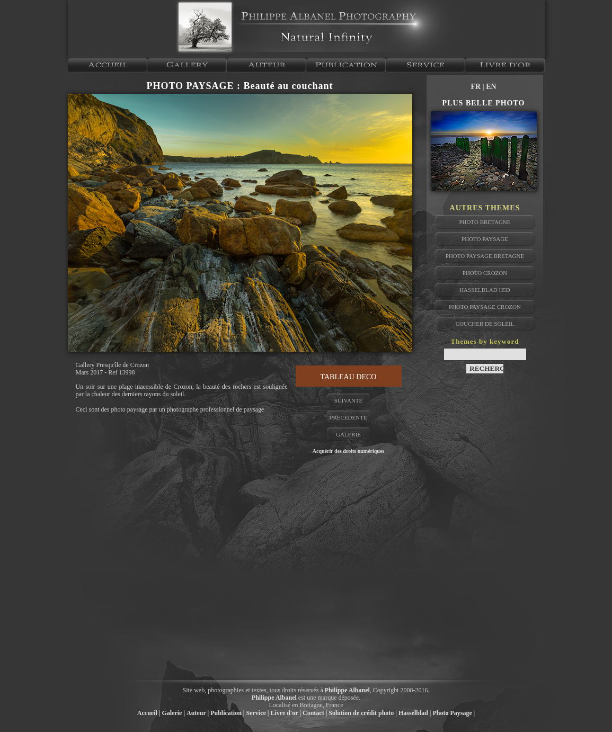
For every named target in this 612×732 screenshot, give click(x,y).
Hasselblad (413, 713)
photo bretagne (484, 222)
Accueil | (149, 713)
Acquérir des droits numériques (348, 451)
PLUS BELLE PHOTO (483, 103)
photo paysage (485, 239)
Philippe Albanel (347, 690)
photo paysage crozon (485, 306)
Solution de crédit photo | (363, 713)
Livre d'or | (285, 713)
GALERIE (348, 434)
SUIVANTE (348, 400)
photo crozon (485, 273)
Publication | (227, 713)
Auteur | (198, 713)
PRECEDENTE (348, 417)
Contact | (315, 713)
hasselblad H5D (484, 290)
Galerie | (173, 713)
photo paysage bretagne (485, 256)
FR (476, 87)
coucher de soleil (485, 323)
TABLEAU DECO (349, 377)
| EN (489, 87)
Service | (257, 713)
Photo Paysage (452, 713)
